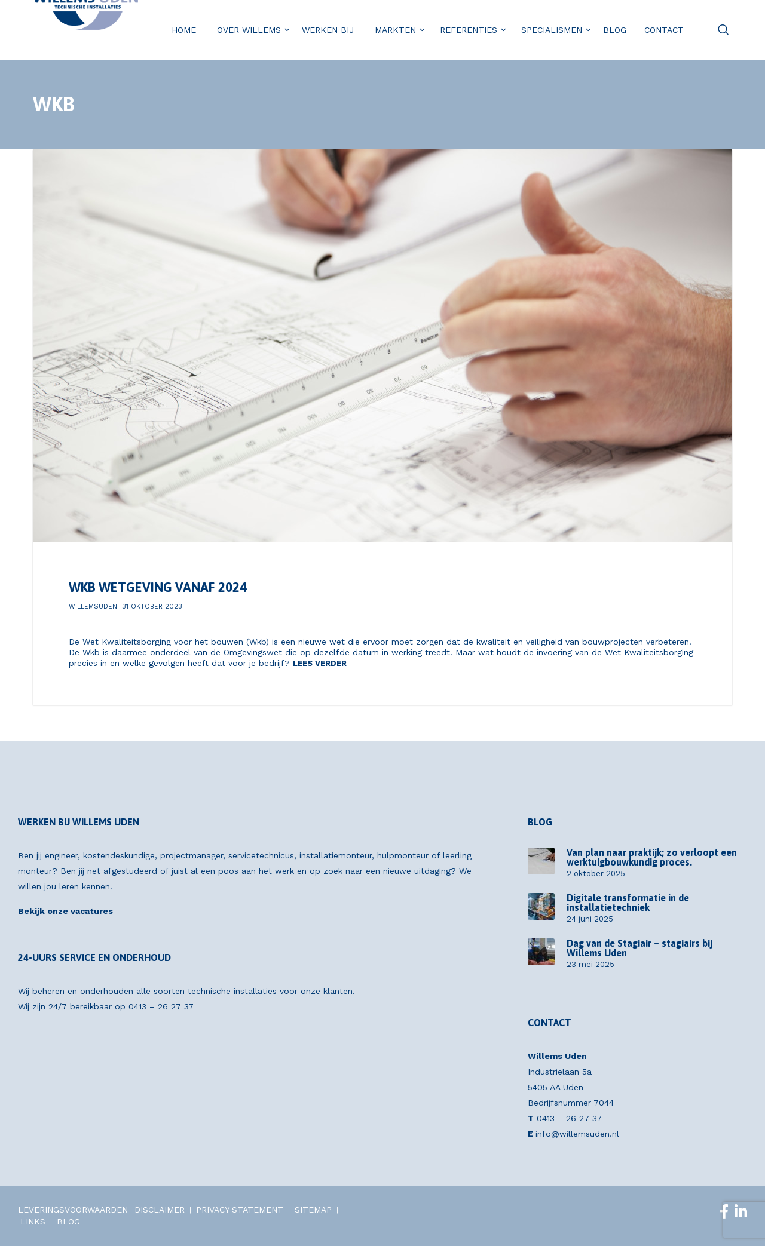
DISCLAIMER (159, 1209)
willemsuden (93, 606)
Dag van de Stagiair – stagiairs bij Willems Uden (639, 948)
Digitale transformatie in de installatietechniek (628, 902)
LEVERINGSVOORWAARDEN (73, 1209)
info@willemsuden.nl (577, 1133)
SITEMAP (313, 1209)
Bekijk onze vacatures (65, 911)
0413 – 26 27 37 (161, 1006)
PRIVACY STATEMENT (239, 1209)
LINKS (32, 1221)
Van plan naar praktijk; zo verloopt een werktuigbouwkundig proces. (652, 857)
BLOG (68, 1221)
